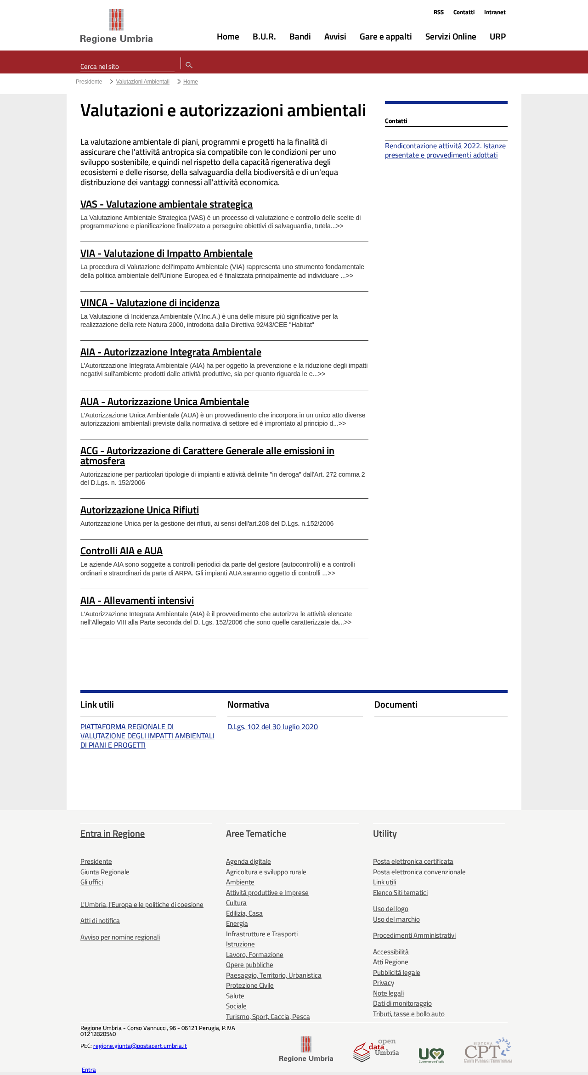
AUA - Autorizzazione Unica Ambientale (164, 401)
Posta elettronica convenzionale (419, 872)
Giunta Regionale (105, 872)
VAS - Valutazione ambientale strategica (166, 204)
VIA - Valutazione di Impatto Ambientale (166, 253)
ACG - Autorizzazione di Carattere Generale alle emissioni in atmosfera (207, 455)
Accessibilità (391, 951)
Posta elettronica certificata (413, 861)
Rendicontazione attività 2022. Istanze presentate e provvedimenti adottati (445, 150)
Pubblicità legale (396, 972)
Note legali (388, 993)
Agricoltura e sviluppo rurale (266, 872)
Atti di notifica (100, 920)
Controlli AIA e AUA (121, 550)
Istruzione (240, 944)
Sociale (236, 1006)
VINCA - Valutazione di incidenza (150, 302)
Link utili (384, 882)
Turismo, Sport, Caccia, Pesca (268, 1016)
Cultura (236, 902)
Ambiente (240, 882)
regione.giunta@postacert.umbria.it (140, 1045)
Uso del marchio (396, 919)
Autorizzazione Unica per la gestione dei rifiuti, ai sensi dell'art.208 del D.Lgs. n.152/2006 (207, 523)
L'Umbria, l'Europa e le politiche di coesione (142, 904)
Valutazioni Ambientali (143, 82)
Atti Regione (390, 962)
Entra (89, 1069)
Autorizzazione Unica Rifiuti (139, 510)
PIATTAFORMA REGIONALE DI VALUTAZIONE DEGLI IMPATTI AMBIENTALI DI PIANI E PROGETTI (147, 735)
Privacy (383, 982)
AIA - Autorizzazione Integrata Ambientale (170, 352)
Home (190, 82)
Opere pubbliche (249, 964)
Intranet (495, 12)
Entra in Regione (112, 833)
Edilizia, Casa (244, 913)
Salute (235, 996)
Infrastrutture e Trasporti (262, 934)
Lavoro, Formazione (254, 954)
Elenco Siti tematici (400, 892)
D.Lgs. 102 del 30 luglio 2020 (272, 726)
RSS (439, 12)
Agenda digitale (248, 861)
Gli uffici (91, 882)
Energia (237, 923)
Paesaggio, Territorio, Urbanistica (274, 975)
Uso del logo (390, 908)
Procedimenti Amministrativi (414, 935)
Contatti (464, 12)
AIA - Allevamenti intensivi (137, 600)
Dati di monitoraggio (402, 1003)
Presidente (89, 82)
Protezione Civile (250, 985)
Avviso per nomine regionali (120, 937)
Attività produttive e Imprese (267, 892)
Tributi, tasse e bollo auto (409, 1013)
